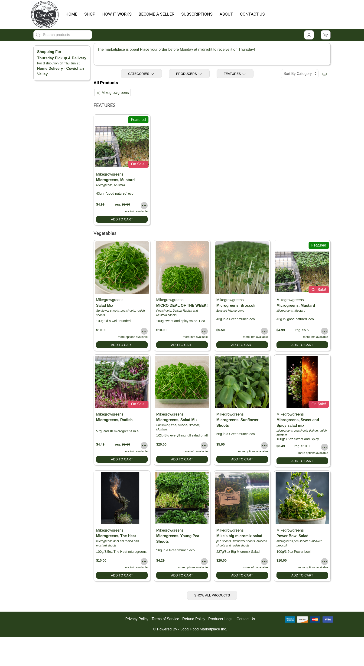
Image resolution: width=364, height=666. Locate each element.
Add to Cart (122, 219)
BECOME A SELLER (156, 14)
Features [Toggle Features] (235, 74)
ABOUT (226, 14)
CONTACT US (252, 14)
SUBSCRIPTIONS (197, 14)
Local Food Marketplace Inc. (203, 629)
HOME (71, 14)
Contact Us (246, 619)
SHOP (89, 14)
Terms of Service (165, 619)
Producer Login (221, 619)
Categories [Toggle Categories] (141, 74)
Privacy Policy (137, 619)
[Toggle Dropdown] (309, 35)
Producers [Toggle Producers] (189, 74)
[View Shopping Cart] (326, 35)
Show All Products (212, 595)
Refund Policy (193, 619)
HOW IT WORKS (117, 14)
